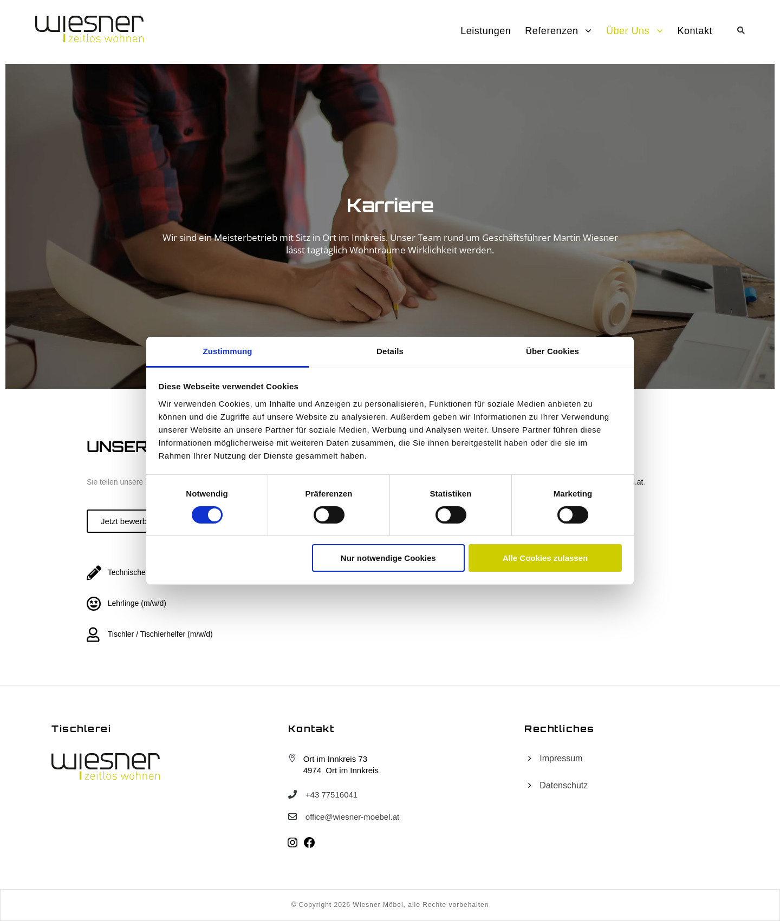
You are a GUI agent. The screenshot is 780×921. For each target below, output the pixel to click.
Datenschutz (564, 785)
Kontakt (694, 30)
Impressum (561, 758)
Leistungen (485, 30)
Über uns (627, 30)
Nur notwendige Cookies (388, 558)
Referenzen (551, 30)
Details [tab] (390, 350)
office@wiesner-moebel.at (352, 816)
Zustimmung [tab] (227, 350)
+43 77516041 (332, 794)
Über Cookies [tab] (552, 350)
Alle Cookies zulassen (545, 558)
